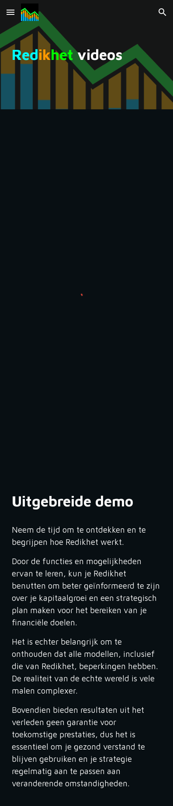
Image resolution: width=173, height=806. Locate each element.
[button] (10, 12)
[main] (86, 54)
